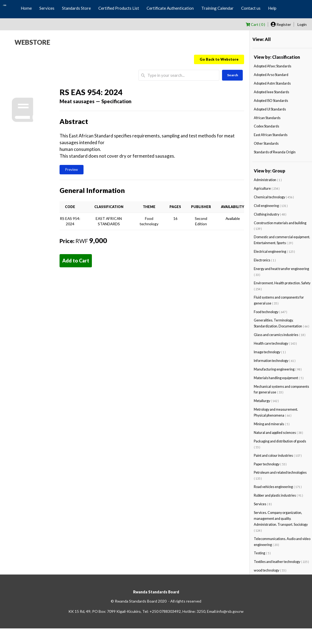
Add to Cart (75, 261)
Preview (71, 169)
